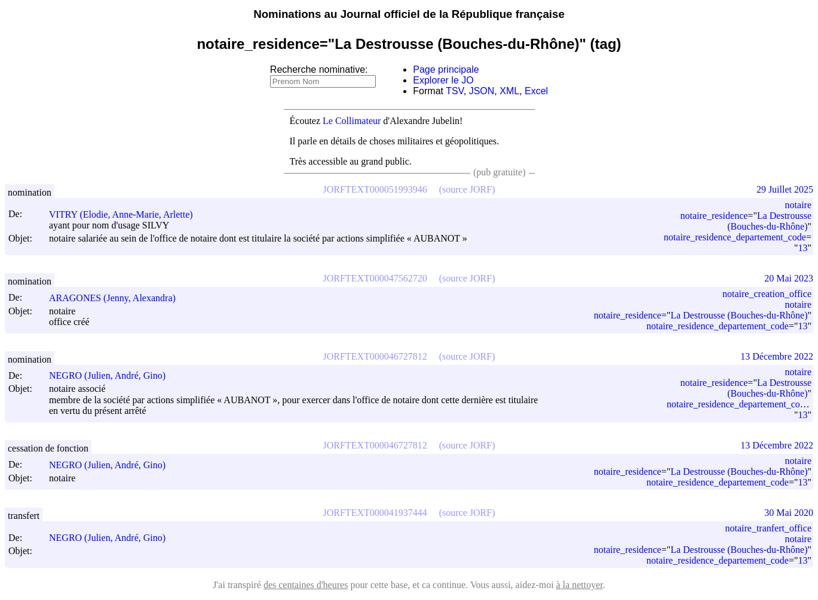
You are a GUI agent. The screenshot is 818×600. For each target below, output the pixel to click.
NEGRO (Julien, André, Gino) (112, 375)
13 (802, 248)
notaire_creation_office (766, 294)
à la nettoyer (579, 585)
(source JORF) (467, 189)
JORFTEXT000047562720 (375, 278)
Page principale (446, 69)
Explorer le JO (443, 80)
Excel (536, 91)
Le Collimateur (352, 121)
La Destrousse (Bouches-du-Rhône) (769, 221)
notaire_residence (714, 216)
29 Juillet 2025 (784, 189)
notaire (798, 205)
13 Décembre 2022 (776, 356)
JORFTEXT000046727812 (375, 356)
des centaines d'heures (306, 585)
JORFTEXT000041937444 (375, 513)
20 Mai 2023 (788, 278)
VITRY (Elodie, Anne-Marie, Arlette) (126, 214)
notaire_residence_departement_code (735, 237)
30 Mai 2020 (788, 513)
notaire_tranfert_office (768, 528)
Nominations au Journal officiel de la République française (409, 14)
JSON (482, 91)
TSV (455, 91)
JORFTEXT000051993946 (375, 189)
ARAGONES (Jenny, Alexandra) (117, 298)
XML (509, 91)
